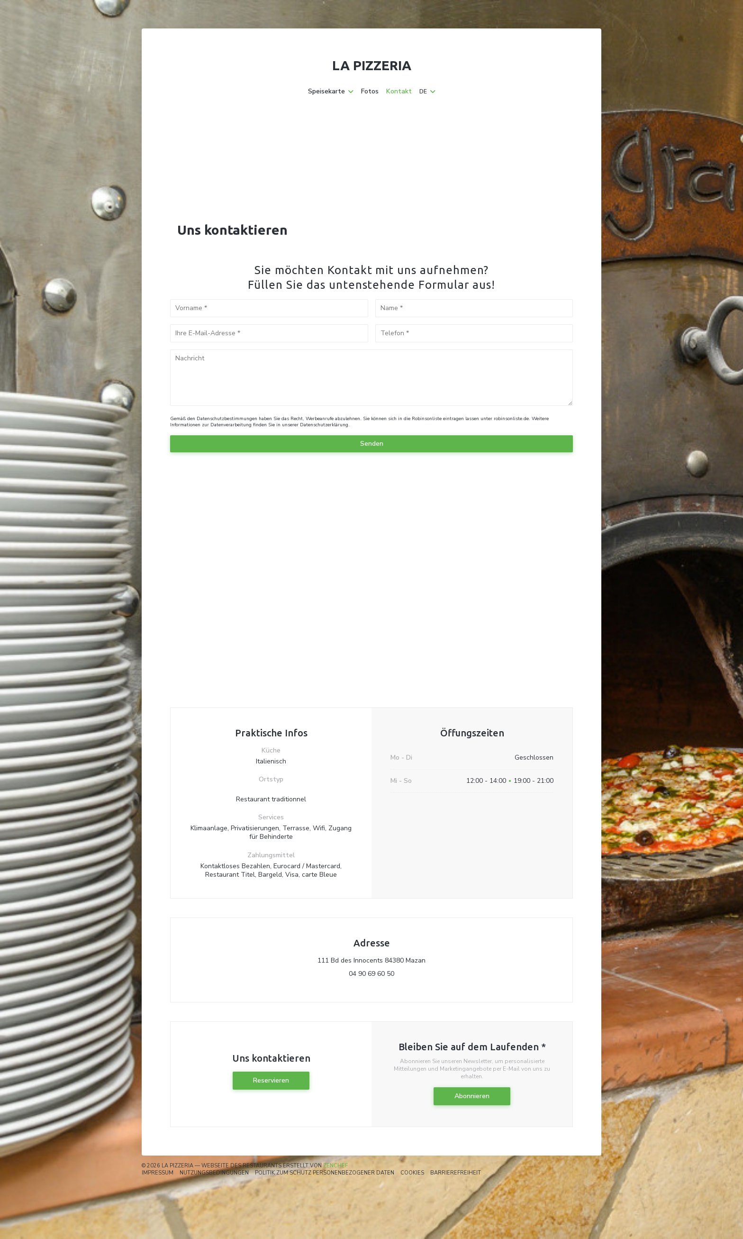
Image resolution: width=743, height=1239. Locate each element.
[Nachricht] (371, 377)
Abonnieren (471, 1096)
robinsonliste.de (511, 418)
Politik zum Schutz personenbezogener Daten (324, 1172)
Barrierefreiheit (455, 1172)
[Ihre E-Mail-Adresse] (269, 333)
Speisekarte (330, 91)
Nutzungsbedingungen (214, 1172)
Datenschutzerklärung (324, 425)
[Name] (474, 308)
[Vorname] (269, 308)
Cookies (412, 1172)
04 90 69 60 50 (371, 974)
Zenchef (335, 1165)
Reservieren (271, 1080)
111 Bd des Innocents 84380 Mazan (412, 960)
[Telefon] (474, 333)
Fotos (370, 91)
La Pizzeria (371, 65)
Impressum (157, 1172)
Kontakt (399, 91)
